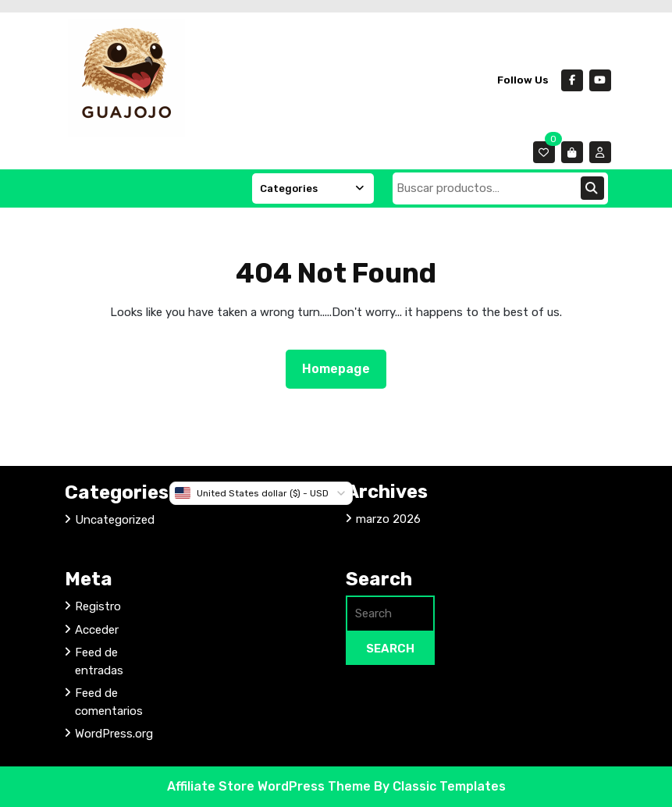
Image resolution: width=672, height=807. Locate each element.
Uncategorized (115, 520)
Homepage (342, 367)
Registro (98, 606)
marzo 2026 (388, 519)
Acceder (97, 630)
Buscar (592, 188)
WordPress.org (114, 734)
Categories (313, 188)
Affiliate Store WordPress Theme (270, 786)
